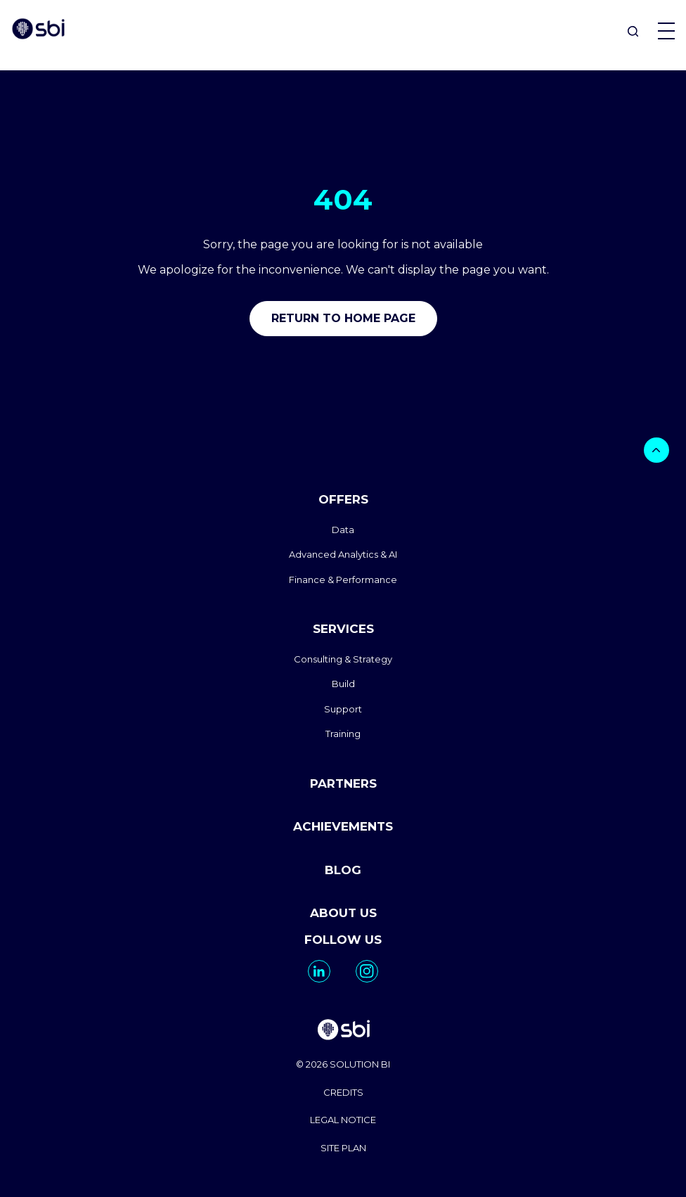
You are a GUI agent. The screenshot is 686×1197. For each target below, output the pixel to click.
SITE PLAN (343, 1147)
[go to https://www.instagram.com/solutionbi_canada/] (367, 971)
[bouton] (656, 450)
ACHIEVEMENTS (343, 826)
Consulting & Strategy (343, 659)
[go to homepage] (343, 1031)
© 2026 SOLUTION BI (343, 1064)
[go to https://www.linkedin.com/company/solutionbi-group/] (319, 971)
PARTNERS (343, 783)
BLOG (343, 870)
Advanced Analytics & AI (343, 554)
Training (343, 733)
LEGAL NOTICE (343, 1119)
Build (343, 683)
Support (343, 709)
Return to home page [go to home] (343, 318)
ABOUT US (343, 913)
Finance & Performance (343, 579)
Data (343, 529)
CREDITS (343, 1092)
